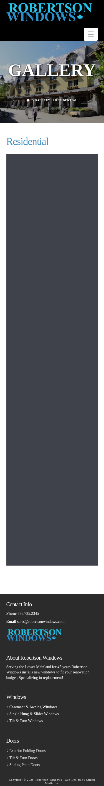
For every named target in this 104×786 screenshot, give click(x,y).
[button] (91, 34)
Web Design (73, 779)
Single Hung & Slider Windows (32, 714)
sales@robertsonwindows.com (41, 622)
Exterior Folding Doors (26, 751)
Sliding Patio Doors (23, 765)
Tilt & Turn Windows (24, 721)
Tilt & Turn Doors (22, 758)
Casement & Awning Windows (31, 707)
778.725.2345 (28, 613)
